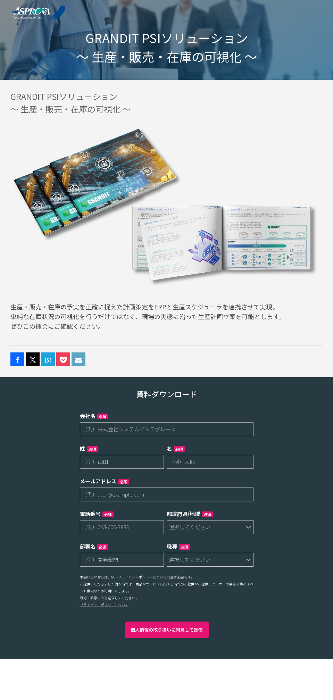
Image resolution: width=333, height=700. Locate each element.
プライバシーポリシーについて (104, 604)
